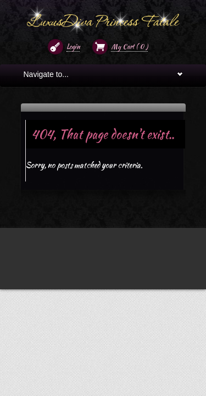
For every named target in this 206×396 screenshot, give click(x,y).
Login (73, 46)
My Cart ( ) (129, 46)
